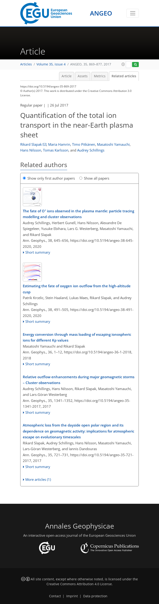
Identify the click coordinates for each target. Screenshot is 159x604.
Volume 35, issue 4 (51, 64)
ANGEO (101, 13)
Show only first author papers (49, 178)
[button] (123, 64)
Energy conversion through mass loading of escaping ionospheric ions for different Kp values (77, 337)
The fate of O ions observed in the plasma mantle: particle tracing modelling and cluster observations (78, 213)
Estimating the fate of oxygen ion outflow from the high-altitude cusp (77, 289)
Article (67, 76)
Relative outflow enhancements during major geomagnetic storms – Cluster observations (78, 380)
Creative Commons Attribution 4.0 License (79, 584)
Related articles (124, 76)
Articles (26, 64)
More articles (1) (38, 479)
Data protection (95, 596)
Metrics (100, 76)
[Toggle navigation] (132, 13)
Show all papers (94, 178)
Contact (55, 596)
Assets (83, 76)
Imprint (72, 596)
